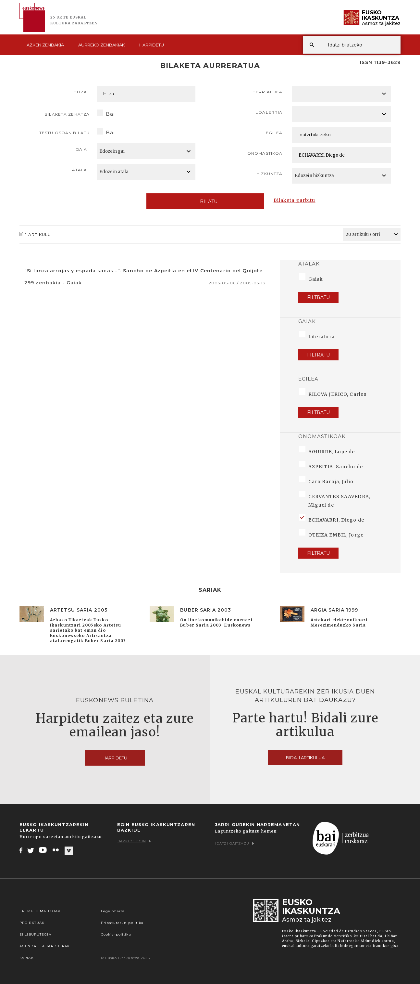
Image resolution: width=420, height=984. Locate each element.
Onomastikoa (264, 153)
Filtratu (318, 297)
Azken (45, 44)
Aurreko (101, 44)
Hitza (80, 91)
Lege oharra (113, 911)
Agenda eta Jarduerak (44, 946)
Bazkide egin (134, 841)
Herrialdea (267, 91)
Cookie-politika (116, 934)
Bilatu (204, 201)
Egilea (274, 132)
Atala (79, 169)
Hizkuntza (269, 173)
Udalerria (268, 112)
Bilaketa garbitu (294, 200)
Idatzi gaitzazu (234, 843)
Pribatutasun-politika (122, 923)
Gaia (81, 149)
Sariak (26, 958)
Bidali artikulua (305, 757)
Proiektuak (31, 923)
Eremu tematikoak (39, 911)
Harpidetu (151, 44)
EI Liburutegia (35, 934)
